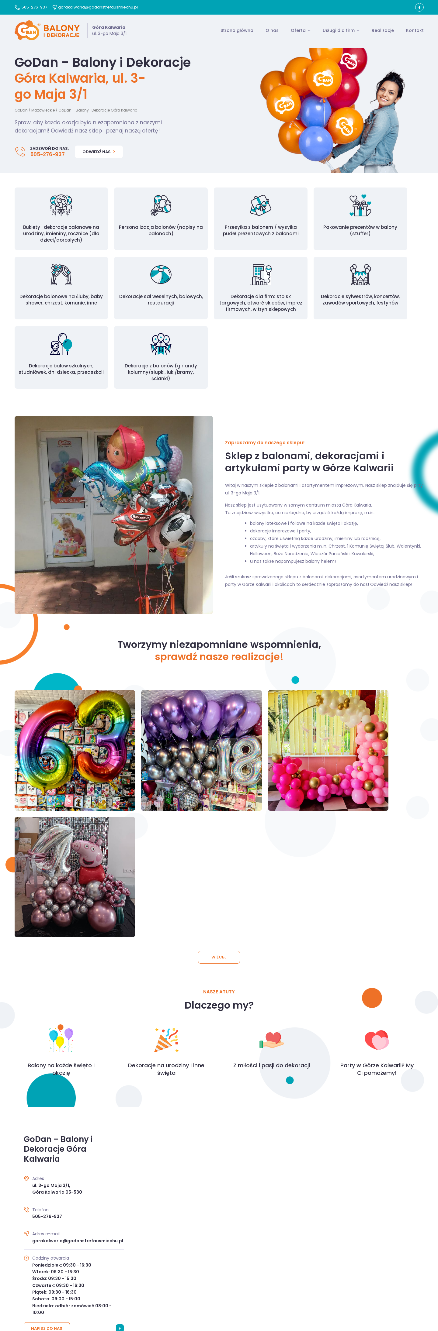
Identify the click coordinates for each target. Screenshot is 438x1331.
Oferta (298, 31)
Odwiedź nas (98, 153)
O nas (272, 31)
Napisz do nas (47, 1132)
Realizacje (383, 31)
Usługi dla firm (339, 31)
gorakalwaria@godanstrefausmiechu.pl (95, 7)
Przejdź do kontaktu (219, 1223)
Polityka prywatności (232, 1290)
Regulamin (192, 1290)
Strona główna (237, 31)
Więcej (219, 760)
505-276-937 (31, 7)
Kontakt (415, 31)
